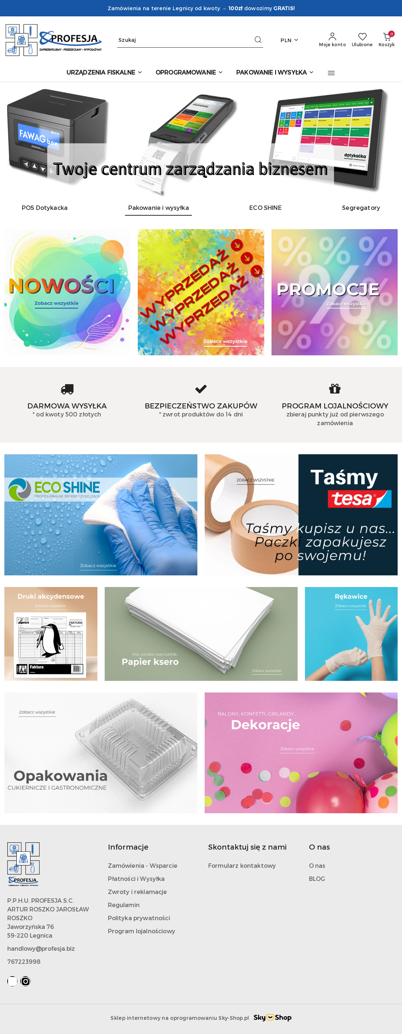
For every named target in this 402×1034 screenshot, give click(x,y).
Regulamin (124, 904)
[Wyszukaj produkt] (190, 40)
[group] (201, 139)
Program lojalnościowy (141, 930)
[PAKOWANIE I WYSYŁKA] (275, 73)
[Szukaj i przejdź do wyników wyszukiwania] (258, 40)
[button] (331, 73)
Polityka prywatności (139, 917)
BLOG (317, 878)
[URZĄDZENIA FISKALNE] (104, 73)
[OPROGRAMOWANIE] (189, 73)
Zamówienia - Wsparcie (142, 865)
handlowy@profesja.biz (41, 948)
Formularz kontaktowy (242, 865)
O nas (317, 865)
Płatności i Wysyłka (136, 878)
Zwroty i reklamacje (137, 891)
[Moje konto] (332, 40)
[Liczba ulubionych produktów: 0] (362, 40)
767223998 (24, 961)
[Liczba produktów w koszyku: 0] (387, 40)
